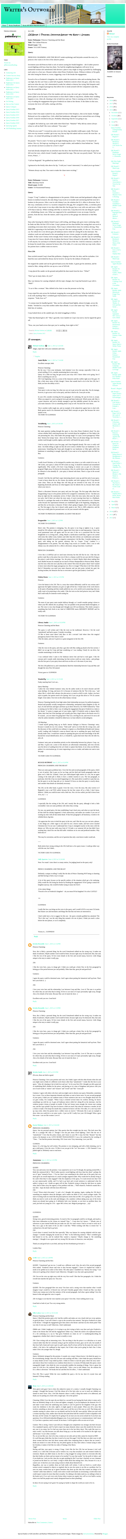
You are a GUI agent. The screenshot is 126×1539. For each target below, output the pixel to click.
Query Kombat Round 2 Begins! (116, 173)
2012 (111, 518)
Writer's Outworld (29, 10)
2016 (111, 107)
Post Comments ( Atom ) (45, 1522)
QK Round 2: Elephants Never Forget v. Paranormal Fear (116, 225)
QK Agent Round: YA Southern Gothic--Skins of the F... (116, 270)
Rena (34, 1386)
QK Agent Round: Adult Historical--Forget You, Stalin (116, 292)
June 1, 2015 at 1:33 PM (52, 1008)
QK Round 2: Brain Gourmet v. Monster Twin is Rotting (116, 193)
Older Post (97, 1519)
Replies (37, 356)
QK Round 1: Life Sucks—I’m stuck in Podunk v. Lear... (116, 404)
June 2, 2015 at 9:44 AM (51, 1125)
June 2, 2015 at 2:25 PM (49, 1160)
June (113, 125)
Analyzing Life (11, 73)
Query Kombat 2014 (12, 112)
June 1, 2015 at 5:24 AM (55, 346)
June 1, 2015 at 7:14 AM (55, 360)
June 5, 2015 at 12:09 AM (45, 1386)
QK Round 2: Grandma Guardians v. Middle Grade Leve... (116, 203)
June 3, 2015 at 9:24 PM (60, 762)
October (114, 116)
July (112, 122)
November (115, 112)
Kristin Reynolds (38, 944)
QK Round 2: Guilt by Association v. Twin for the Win (116, 182)
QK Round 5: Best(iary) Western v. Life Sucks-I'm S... (116, 143)
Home (4, 25)
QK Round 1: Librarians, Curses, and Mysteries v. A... (115, 424)
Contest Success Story (13, 75)
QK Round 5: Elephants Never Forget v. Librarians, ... (116, 154)
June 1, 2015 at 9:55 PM (50, 1072)
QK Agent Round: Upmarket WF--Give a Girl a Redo (115, 313)
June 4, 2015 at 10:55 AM (49, 1313)
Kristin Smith (37, 1072)
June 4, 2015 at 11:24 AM (56, 859)
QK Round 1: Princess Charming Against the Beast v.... (115, 434)
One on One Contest (12, 104)
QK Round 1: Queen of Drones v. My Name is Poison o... (116, 474)
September (115, 119)
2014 (111, 511)
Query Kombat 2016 (12, 117)
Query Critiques (11, 107)
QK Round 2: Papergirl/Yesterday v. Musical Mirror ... (116, 214)
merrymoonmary (88, 1534)
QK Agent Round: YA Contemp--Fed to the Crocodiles (116, 281)
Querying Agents (11, 126)
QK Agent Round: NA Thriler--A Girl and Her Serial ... (116, 303)
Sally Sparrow (43, 859)
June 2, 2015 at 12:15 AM (54, 679)
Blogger (105, 1534)
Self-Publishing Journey (13, 128)
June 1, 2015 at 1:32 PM (52, 944)
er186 (35, 1258)
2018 (111, 100)
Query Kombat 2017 (12, 120)
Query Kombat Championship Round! (116, 129)
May (113, 501)
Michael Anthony (39, 346)
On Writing (9, 101)
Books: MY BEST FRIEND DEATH (34, 25)
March (113, 507)
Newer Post (32, 1519)
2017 (111, 103)
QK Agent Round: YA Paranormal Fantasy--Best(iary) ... (115, 324)
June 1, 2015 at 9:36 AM (55, 423)
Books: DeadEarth (14, 25)
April (113, 504)
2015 (111, 110)
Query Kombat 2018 (12, 123)
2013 (111, 514)
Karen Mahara (38, 1125)
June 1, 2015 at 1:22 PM (55, 520)
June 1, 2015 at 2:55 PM (56, 577)
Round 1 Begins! (116, 388)
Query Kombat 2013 (12, 109)
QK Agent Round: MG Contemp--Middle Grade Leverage (116, 365)
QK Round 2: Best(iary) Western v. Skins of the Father (115, 241)
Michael (111, 34)
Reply (35, 352)
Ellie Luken (37, 1313)
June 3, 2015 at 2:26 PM (45, 1258)
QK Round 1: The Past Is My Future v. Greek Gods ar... (116, 484)
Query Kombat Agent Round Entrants (116, 383)
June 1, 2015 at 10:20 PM (57, 622)
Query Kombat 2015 (39, 333)
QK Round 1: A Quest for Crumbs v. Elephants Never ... (116, 445)
